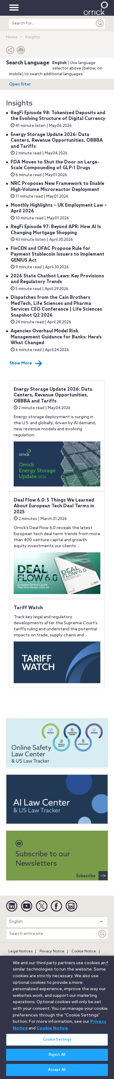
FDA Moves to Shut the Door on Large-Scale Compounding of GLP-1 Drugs (55, 165)
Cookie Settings (57, 1043)
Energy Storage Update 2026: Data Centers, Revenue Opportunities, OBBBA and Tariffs (57, 140)
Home (11, 37)
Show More (25, 363)
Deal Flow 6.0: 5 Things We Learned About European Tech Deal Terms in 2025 (54, 506)
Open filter (20, 84)
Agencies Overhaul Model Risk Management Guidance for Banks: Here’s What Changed (56, 337)
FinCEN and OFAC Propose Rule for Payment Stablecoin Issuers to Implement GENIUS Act (57, 254)
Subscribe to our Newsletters (43, 854)
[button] (10, 52)
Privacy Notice (52, 951)
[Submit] (100, 23)
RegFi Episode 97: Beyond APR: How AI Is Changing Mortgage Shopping (56, 230)
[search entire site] (52, 23)
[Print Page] (21, 52)
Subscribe (92, 875)
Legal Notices (21, 951)
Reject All (57, 1058)
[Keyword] (102, 933)
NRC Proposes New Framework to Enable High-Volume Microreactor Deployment (57, 186)
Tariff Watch (28, 608)
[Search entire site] (51, 933)
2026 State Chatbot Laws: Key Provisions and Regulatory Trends (57, 279)
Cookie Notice (83, 951)
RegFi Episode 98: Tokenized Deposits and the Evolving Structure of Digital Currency (58, 116)
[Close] (106, 967)
